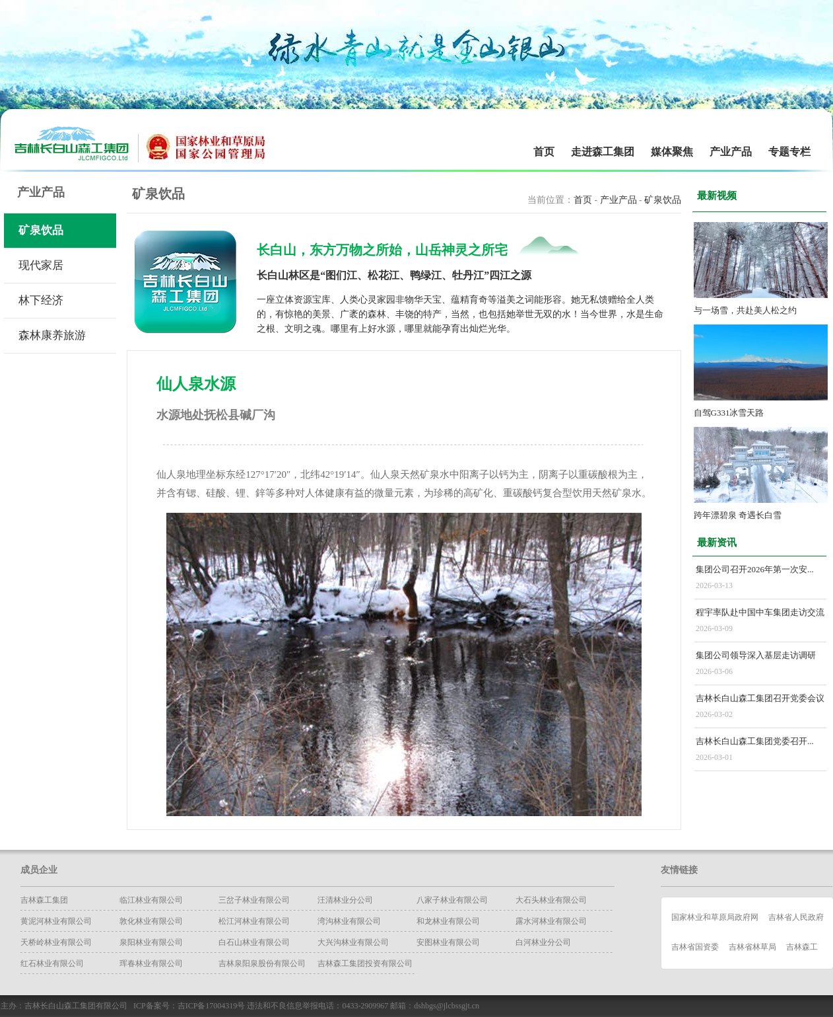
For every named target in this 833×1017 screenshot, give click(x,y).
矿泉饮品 (40, 230)
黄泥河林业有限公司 (56, 921)
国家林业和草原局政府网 (714, 917)
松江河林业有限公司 (254, 921)
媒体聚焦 (672, 151)
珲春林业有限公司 (151, 963)
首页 (543, 151)
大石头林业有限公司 (551, 900)
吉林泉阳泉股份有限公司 (262, 963)
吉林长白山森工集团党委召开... (755, 741)
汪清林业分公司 (345, 900)
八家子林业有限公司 (452, 900)
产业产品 (731, 151)
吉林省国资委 (695, 947)
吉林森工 (802, 947)
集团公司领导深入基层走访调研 (756, 655)
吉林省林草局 (752, 947)
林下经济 (40, 300)
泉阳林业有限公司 (151, 942)
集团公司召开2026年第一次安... (755, 569)
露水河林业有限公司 (551, 921)
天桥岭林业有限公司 (56, 942)
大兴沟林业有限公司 (353, 942)
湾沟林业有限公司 (349, 921)
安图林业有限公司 (448, 942)
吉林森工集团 (44, 900)
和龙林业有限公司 (448, 921)
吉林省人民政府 (796, 917)
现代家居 (40, 265)
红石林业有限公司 (52, 963)
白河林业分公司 (543, 942)
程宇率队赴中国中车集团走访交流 (760, 612)
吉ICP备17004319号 (212, 1005)
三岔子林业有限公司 (254, 900)
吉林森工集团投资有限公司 (365, 963)
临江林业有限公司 (151, 900)
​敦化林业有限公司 (151, 921)
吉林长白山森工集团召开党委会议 (760, 698)
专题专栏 (789, 151)
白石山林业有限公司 (254, 942)
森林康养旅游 (52, 335)
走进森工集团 (602, 151)
